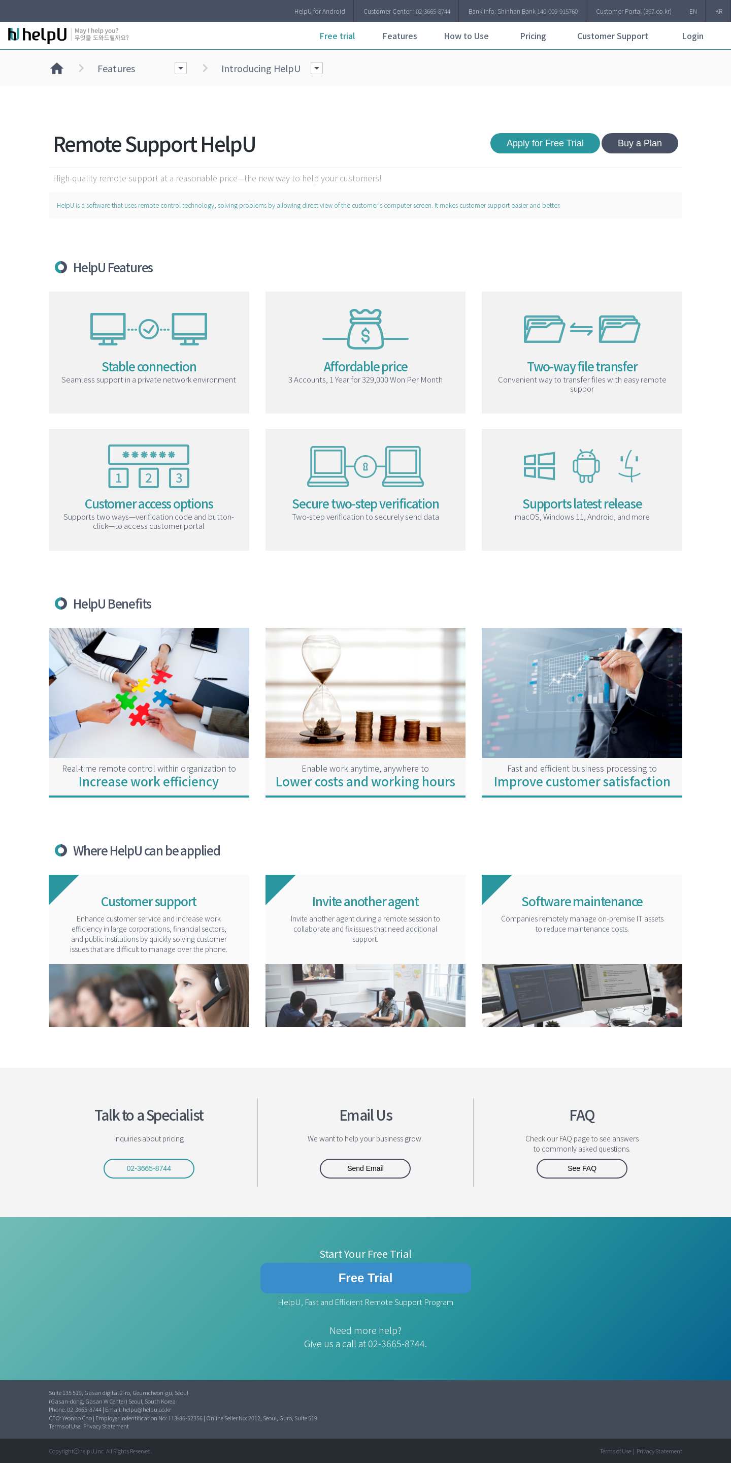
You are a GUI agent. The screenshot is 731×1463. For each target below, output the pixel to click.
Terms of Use (64, 1426)
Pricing (533, 35)
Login (693, 35)
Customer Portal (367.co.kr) (634, 11)
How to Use (466, 35)
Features (399, 35)
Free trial (337, 35)
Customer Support (612, 35)
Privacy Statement (106, 1426)
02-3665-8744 (149, 1168)
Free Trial (366, 1278)
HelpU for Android (319, 11)
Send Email (365, 1168)
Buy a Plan (640, 143)
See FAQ (582, 1168)
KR (718, 11)
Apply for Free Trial (545, 143)
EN (693, 11)
